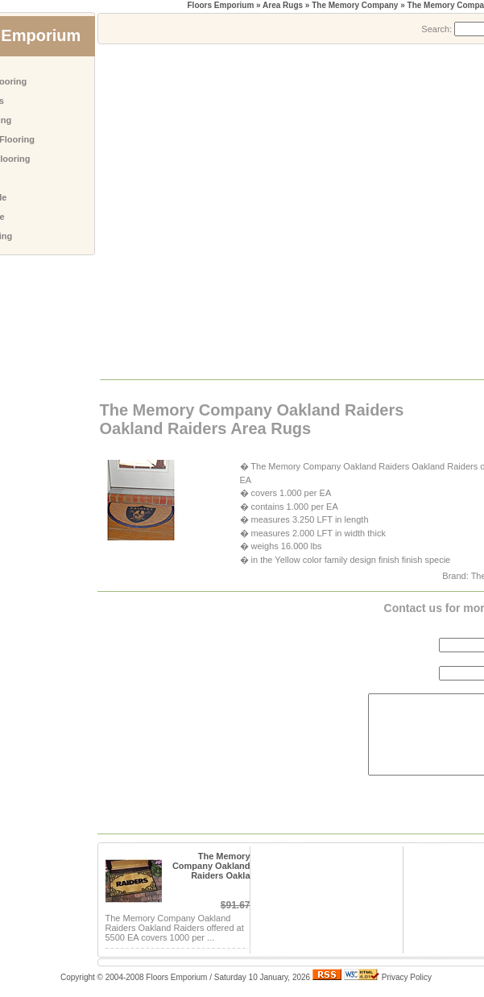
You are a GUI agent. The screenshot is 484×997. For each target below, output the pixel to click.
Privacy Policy (407, 977)
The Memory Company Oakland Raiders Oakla (211, 865)
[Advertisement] (163, 211)
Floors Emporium (221, 5)
